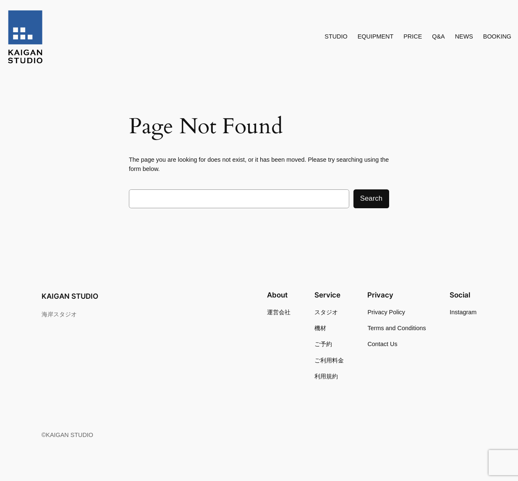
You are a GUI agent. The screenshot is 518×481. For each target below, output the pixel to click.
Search (371, 198)
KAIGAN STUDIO (70, 296)
